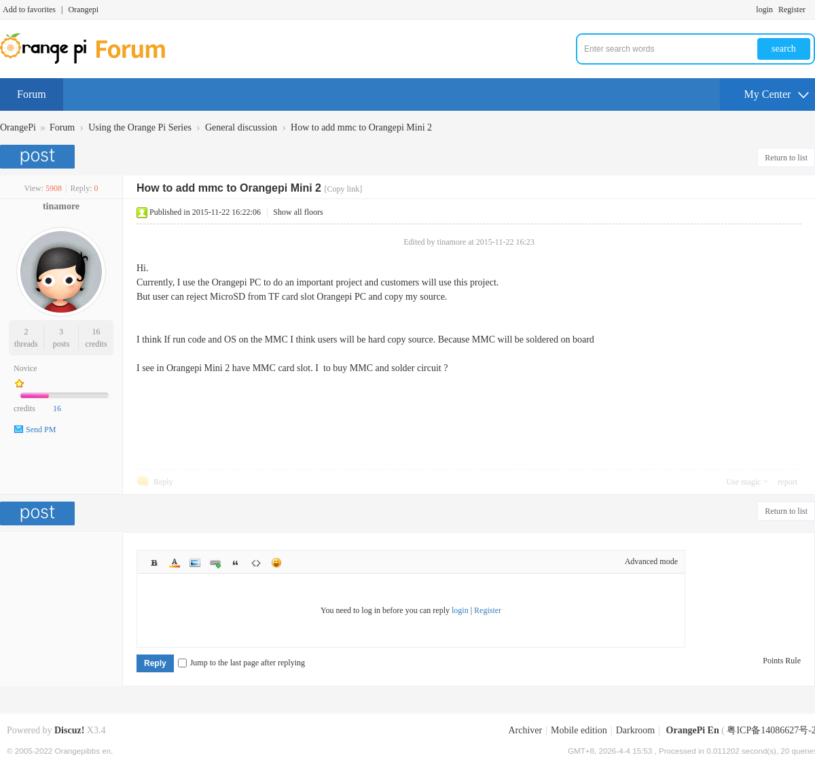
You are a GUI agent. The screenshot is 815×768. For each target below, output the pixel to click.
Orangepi (83, 9)
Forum (31, 94)
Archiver (525, 730)
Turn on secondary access (811, 9)
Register (791, 9)
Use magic (743, 482)
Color (174, 563)
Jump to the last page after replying (241, 662)
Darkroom (635, 730)
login (764, 9)
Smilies (276, 563)
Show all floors (298, 212)
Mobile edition (579, 730)
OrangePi (18, 127)
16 (96, 331)
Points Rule (782, 660)
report (787, 482)
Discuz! (69, 730)
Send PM (41, 429)
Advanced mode (651, 561)
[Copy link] (343, 189)
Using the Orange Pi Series (140, 127)
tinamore (61, 206)
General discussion (241, 127)
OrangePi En (692, 730)
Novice (25, 368)
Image (195, 563)
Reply (163, 482)
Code (256, 563)
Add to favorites (29, 9)
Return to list (786, 157)
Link (215, 563)
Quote (235, 563)
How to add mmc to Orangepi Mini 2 (361, 127)
